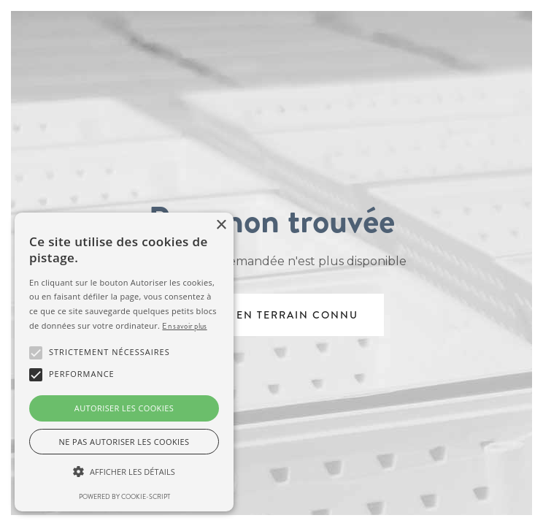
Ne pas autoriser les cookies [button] (124, 441)
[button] (124, 472)
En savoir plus (184, 326)
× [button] (220, 225)
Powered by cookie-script (124, 496)
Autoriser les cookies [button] (124, 408)
